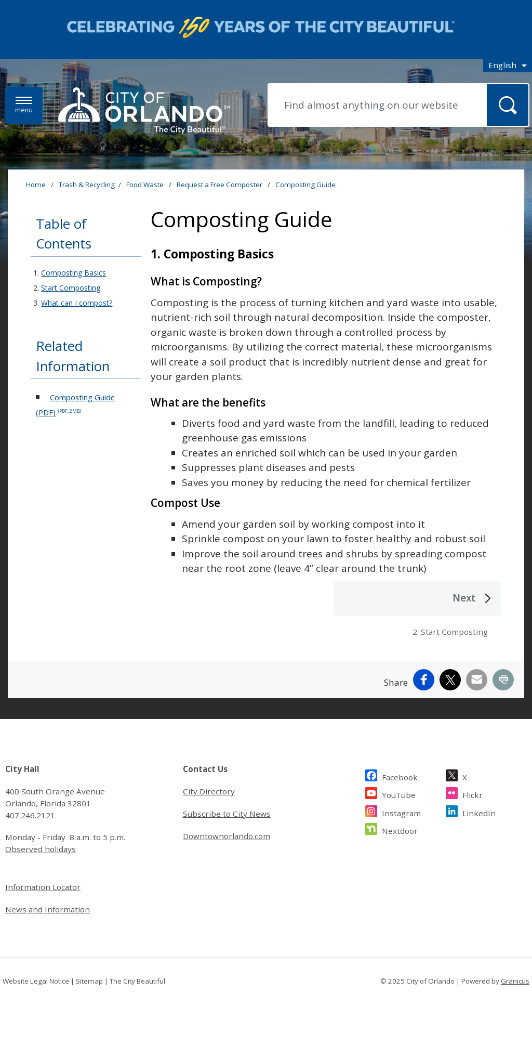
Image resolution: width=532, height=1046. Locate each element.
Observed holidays (40, 849)
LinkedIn (479, 811)
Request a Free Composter (220, 184)
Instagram (401, 811)
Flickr (472, 793)
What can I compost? (76, 303)
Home (36, 184)
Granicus (515, 981)
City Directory (209, 791)
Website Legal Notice (36, 981)
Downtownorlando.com (226, 836)
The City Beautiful (137, 981)
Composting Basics (73, 273)
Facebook (400, 775)
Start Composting (70, 288)
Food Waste (145, 184)
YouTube (399, 793)
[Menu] (24, 105)
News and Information (47, 909)
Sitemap (89, 981)
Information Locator (43, 887)
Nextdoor (400, 829)
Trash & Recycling (87, 184)
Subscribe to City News (227, 813)
